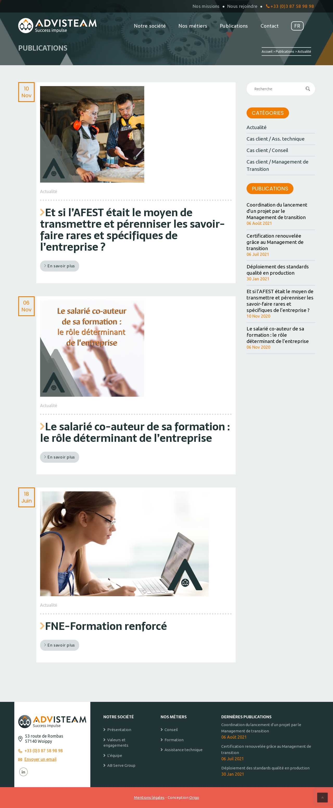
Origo (194, 797)
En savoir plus (59, 266)
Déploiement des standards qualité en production (278, 270)
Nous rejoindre (242, 6)
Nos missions (206, 6)
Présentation (119, 729)
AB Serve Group (121, 765)
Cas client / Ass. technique (276, 139)
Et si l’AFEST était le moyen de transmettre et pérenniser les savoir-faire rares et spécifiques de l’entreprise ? (132, 229)
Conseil (171, 729)
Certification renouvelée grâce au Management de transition (275, 242)
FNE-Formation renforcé (106, 626)
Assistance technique (184, 749)
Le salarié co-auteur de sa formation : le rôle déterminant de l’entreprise (135, 432)
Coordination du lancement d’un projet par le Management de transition (277, 211)
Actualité (48, 191)
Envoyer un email (40, 759)
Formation (174, 740)
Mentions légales (149, 797)
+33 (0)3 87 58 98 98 (290, 6)
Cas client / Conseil (267, 150)
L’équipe (114, 755)
